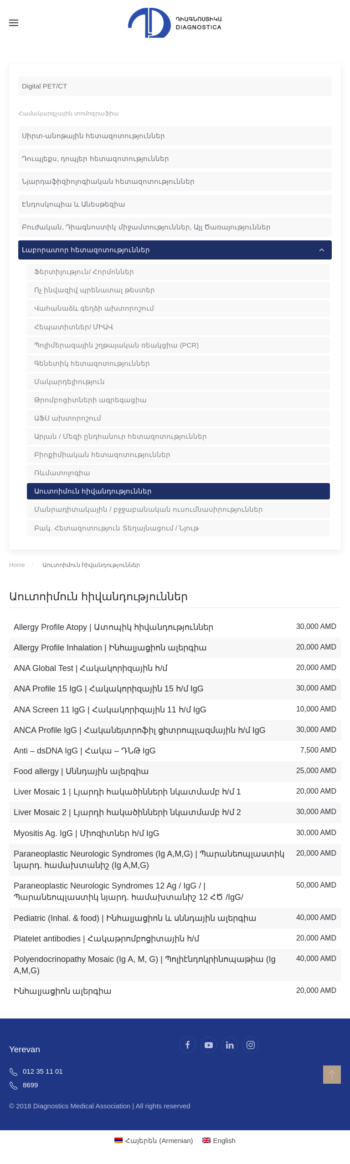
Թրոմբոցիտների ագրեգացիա (90, 400)
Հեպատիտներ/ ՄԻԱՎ (73, 327)
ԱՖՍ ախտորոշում (67, 418)
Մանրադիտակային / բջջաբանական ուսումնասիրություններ (148, 509)
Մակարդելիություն (69, 381)
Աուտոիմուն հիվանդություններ (93, 491)
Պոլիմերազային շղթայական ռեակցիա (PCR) (116, 345)
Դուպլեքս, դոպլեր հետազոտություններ (95, 158)
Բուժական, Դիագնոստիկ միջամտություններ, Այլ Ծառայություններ (146, 227)
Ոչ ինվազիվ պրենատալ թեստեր (94, 290)
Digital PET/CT (44, 86)
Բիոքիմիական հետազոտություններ (102, 454)
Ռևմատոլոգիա (62, 473)
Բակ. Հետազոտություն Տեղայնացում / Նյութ (116, 528)
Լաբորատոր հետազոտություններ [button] (173, 250)
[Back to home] (175, 23)
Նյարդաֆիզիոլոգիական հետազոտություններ (108, 181)
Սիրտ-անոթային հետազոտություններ (93, 136)
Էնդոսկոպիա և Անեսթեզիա (73, 204)
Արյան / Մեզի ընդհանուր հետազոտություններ (120, 436)
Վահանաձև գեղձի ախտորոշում (94, 308)
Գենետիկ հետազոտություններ (92, 363)
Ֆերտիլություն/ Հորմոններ (84, 271)
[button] (13, 23)
